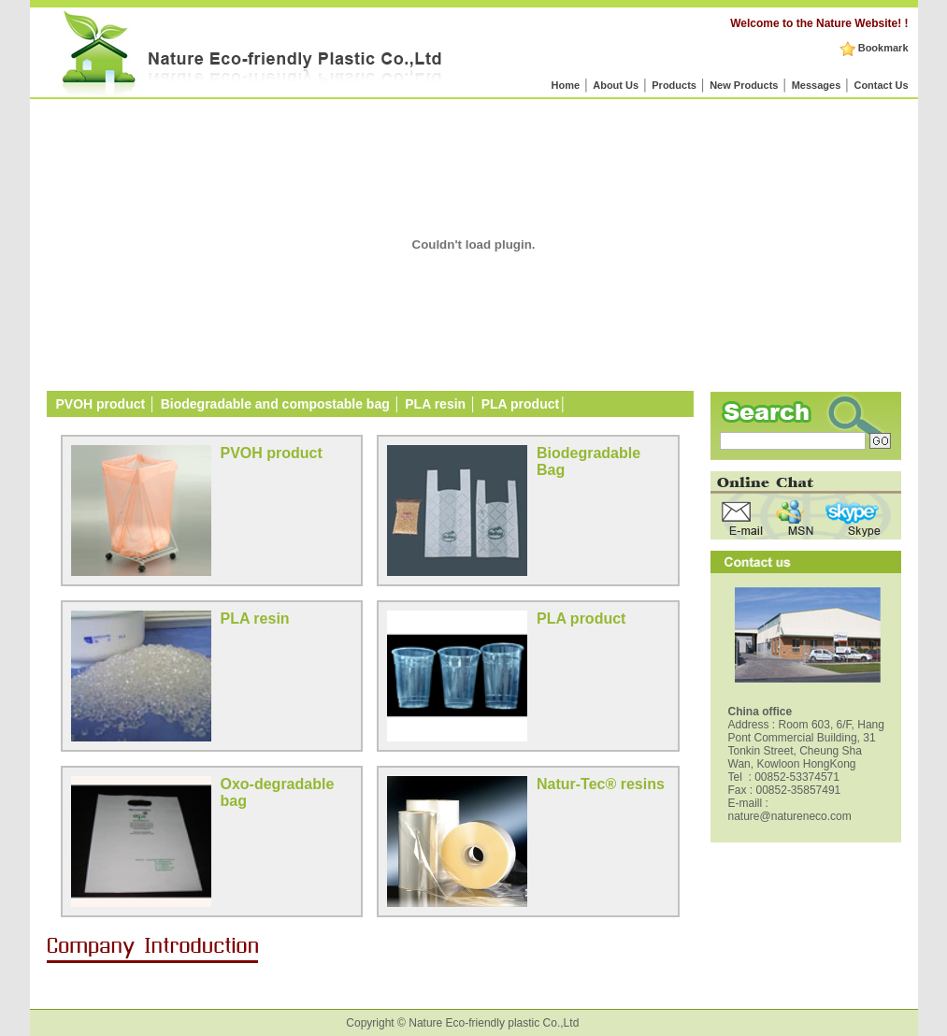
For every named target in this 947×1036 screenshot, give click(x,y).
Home (565, 85)
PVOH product (101, 403)
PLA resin (437, 403)
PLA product (520, 403)
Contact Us (881, 85)
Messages (816, 85)
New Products (744, 85)
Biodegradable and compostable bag (275, 403)
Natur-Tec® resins (601, 784)
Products (674, 85)
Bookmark (874, 47)
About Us (616, 85)
